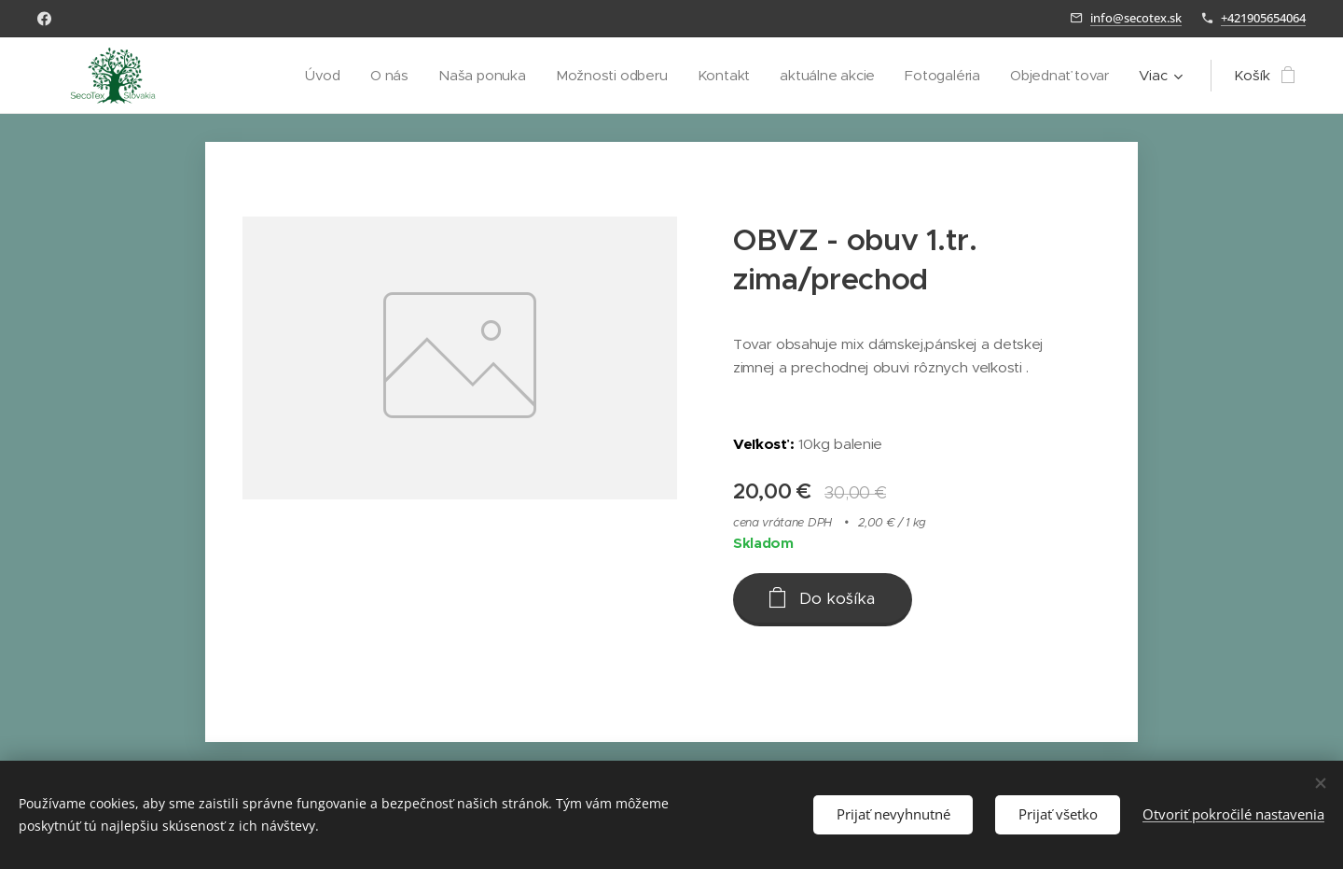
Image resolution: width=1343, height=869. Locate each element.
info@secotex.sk (1136, 17)
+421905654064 (1263, 17)
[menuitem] (312, 75)
